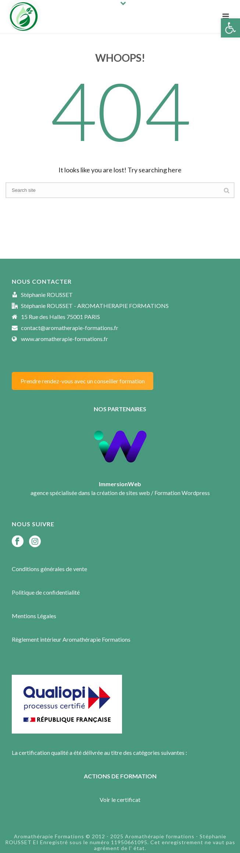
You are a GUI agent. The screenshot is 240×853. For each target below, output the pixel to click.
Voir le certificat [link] (120, 799)
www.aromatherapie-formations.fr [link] (64, 339)
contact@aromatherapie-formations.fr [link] (69, 328)
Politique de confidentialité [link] (46, 592)
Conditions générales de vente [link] (49, 568)
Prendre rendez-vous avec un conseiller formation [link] (83, 380)
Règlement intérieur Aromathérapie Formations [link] (71, 639)
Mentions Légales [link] (34, 615)
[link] (230, 27)
